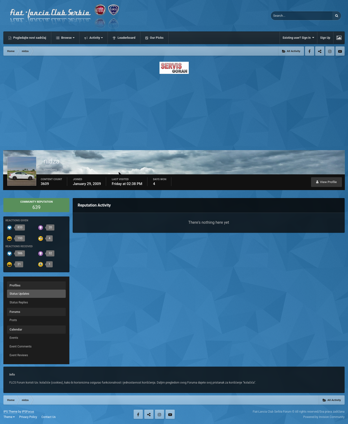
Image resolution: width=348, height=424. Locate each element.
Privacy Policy (28, 417)
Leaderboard (126, 37)
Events (13, 337)
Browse (67, 37)
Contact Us (48, 417)
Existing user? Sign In (298, 37)
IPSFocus (28, 411)
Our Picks (156, 37)
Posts (13, 320)
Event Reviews (18, 355)
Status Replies (18, 302)
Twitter (319, 51)
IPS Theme (10, 411)
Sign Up (325, 37)
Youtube (340, 51)
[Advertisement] (174, 111)
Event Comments (20, 346)
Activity (96, 37)
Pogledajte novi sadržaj (29, 37)
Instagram (329, 51)
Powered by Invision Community (324, 417)
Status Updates (19, 293)
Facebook (309, 51)
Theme (9, 417)
